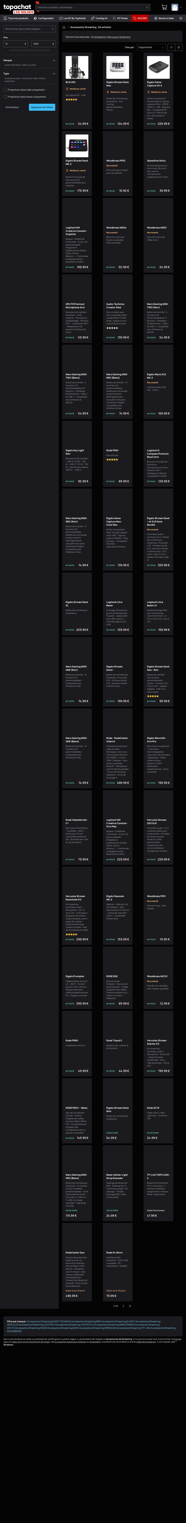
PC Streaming (98, 37)
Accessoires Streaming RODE (63, 1327)
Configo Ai (99, 18)
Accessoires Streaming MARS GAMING (114, 1324)
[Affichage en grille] (179, 47)
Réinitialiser (12, 107)
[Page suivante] (123, 1305)
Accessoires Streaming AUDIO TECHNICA (49, 1320)
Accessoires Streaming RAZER (31, 1327)
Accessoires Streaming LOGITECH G (74, 1324)
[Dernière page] (130, 1305)
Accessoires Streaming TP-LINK (133, 1327)
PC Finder (120, 18)
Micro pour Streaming (118, 37)
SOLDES (140, 18)
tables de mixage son (146, 1341)
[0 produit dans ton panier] (164, 7)
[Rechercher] (147, 7)
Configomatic (44, 18)
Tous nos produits (15, 18)
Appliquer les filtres (42, 107)
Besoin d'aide (164, 18)
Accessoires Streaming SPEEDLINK (97, 1327)
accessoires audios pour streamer (70, 1341)
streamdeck (95, 1341)
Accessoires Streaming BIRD (86, 1320)
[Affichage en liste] (171, 47)
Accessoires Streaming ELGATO (118, 1320)
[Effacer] (52, 28)
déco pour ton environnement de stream (31, 1341)
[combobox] (177, 7)
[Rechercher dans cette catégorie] (29, 28)
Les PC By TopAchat (72, 18)
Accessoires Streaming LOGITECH (37, 1324)
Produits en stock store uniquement (27, 96)
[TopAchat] (18, 7)
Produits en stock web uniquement (26, 89)
